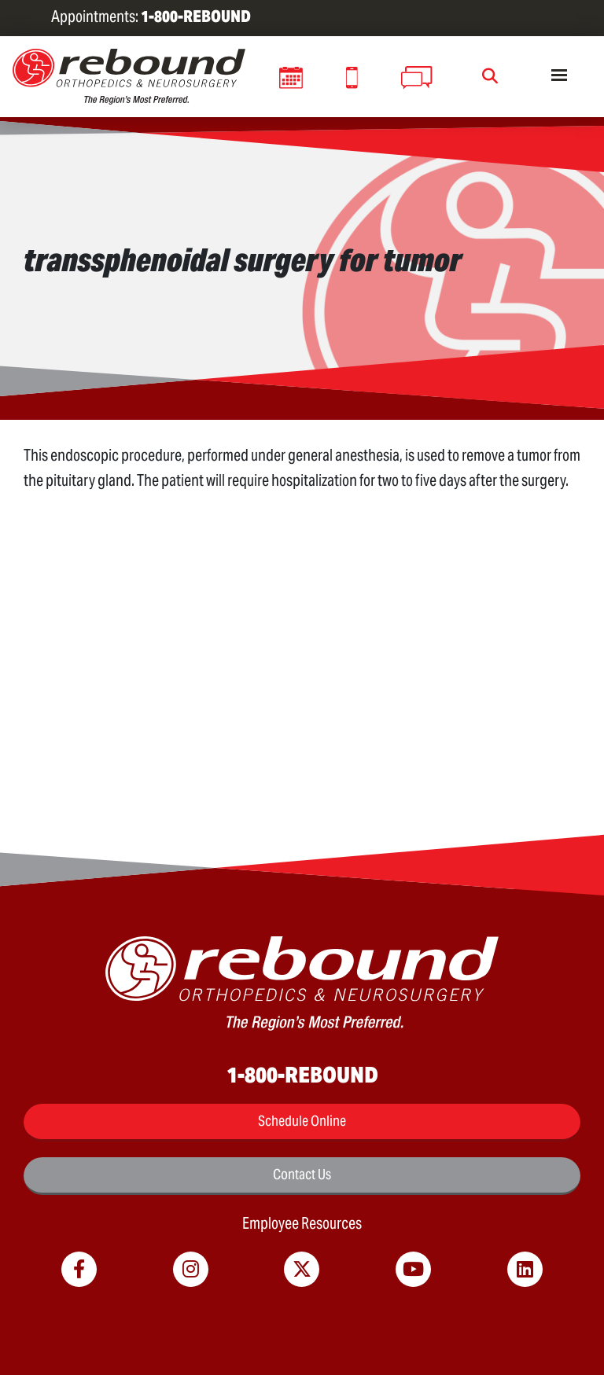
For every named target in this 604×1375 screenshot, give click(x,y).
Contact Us (302, 1174)
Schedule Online (302, 1121)
